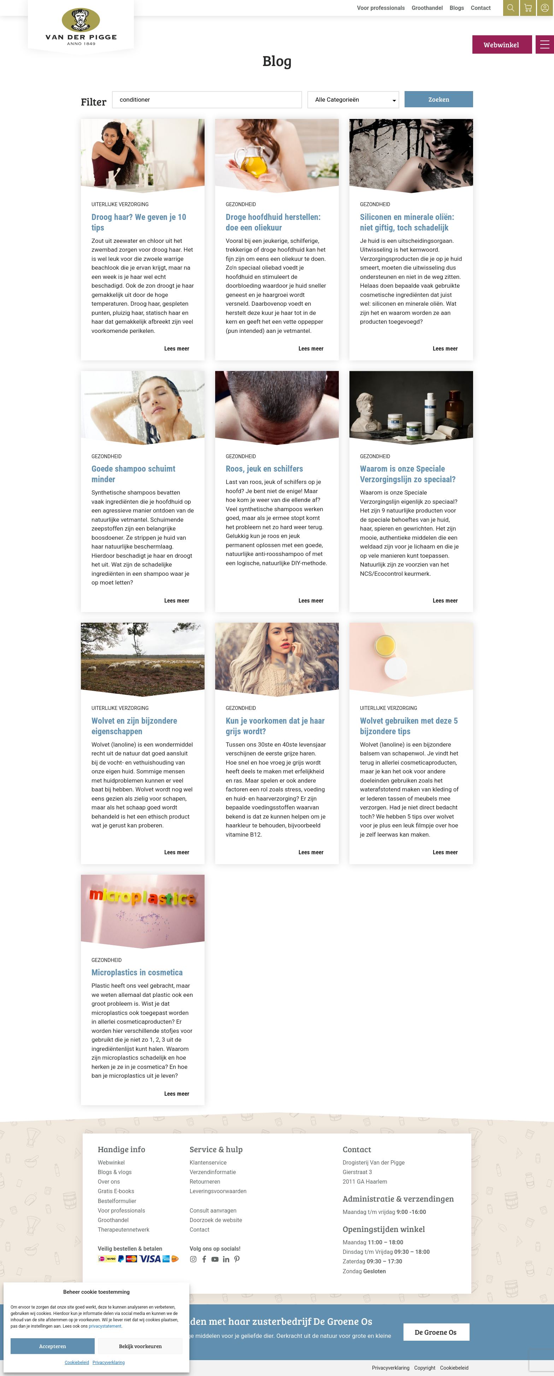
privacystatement (105, 1326)
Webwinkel (501, 44)
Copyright (425, 1368)
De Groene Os (435, 1332)
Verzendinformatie (213, 1172)
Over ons (109, 1181)
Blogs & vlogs (115, 1172)
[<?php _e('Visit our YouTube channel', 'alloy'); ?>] (215, 1261)
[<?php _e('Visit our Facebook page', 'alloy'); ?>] (204, 1261)
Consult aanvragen (213, 1210)
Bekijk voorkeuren (140, 1346)
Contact (481, 8)
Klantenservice (208, 1162)
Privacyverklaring (109, 1362)
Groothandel (427, 8)
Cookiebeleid (77, 1362)
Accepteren (52, 1346)
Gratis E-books (116, 1191)
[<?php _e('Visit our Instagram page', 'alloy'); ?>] (193, 1261)
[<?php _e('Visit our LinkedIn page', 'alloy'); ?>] (226, 1261)
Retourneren (205, 1181)
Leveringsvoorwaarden (218, 1191)
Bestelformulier (117, 1201)
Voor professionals (381, 8)
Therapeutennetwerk (123, 1229)
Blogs (457, 8)
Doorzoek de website (216, 1220)
